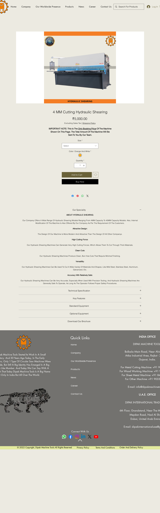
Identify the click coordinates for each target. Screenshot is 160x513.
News (73, 377)
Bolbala (129, 351)
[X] (89, 436)
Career (74, 385)
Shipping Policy (89, 123)
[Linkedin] (83, 436)
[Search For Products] (128, 7)
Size (80, 140)
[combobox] (80, 146)
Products (75, 369)
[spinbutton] (80, 165)
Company (76, 352)
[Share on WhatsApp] (82, 195)
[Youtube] (96, 436)
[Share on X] (87, 195)
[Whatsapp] (64, 436)
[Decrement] (76, 165)
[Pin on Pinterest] (77, 195)
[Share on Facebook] (72, 195)
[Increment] (84, 165)
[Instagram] (76, 436)
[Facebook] (70, 436)
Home (74, 344)
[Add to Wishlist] (95, 175)
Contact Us (76, 393)
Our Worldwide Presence (80, 361)
